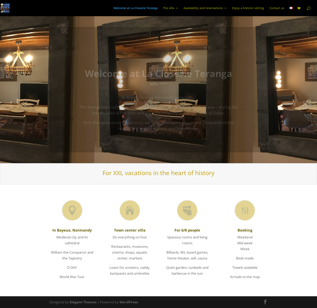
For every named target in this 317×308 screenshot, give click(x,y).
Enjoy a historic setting (248, 8)
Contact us (276, 8)
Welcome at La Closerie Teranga (136, 8)
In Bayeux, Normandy (72, 230)
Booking (245, 230)
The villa (168, 8)
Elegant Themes (83, 302)
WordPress (128, 302)
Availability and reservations (203, 8)
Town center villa (130, 230)
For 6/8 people (187, 230)
